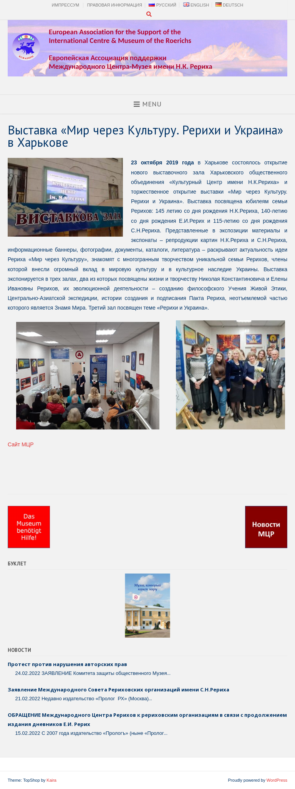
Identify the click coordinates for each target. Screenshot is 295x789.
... (169, 673)
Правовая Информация (114, 5)
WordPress (277, 780)
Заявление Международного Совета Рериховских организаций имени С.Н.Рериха (118, 689)
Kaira (51, 780)
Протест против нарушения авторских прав (67, 664)
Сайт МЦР (21, 444)
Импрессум (65, 5)
